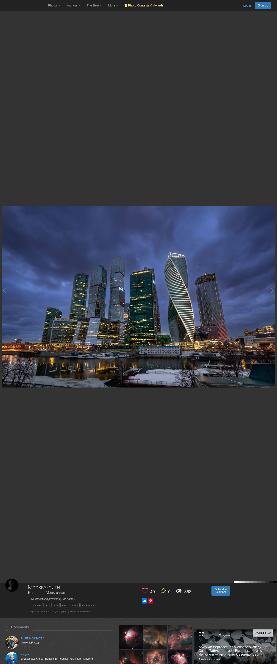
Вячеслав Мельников (46, 592)
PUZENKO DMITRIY (33, 638)
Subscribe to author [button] (221, 591)
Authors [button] (73, 5)
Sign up (263, 5)
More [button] (113, 5)
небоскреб (88, 605)
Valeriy (25, 654)
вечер (75, 605)
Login (247, 5)
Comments (20, 627)
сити (47, 605)
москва (37, 605)
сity (56, 605)
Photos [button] (54, 5)
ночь (64, 605)
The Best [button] (94, 5)
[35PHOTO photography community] (23, 5)
